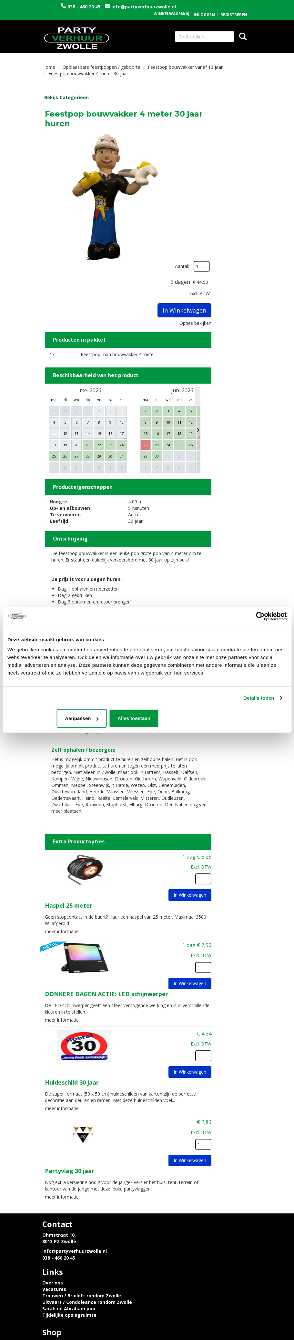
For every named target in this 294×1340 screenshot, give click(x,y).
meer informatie (134, 836)
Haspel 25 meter (140, 812)
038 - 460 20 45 (93, 7)
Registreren (233, 8)
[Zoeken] (243, 37)
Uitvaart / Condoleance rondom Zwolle (197, 1169)
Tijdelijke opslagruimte (179, 1182)
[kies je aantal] (239, 785)
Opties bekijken (231, 197)
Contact (161, 1217)
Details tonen (258, 698)
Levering (52, 1210)
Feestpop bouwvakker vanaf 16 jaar (185, 68)
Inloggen (204, 8)
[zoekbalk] (204, 37)
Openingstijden (170, 1210)
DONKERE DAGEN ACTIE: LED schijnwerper (178, 898)
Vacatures (164, 1156)
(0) (171, 7)
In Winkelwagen (237, 185)
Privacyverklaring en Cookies (76, 1217)
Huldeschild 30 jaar (144, 985)
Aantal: (235, 110)
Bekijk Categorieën (74, 99)
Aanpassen (146, 718)
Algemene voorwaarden (180, 1223)
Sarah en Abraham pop (178, 1176)
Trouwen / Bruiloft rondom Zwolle (191, 1163)
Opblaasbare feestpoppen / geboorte (101, 68)
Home (48, 68)
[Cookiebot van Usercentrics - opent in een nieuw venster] (258, 616)
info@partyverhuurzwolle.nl (94, 13)
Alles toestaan (240, 718)
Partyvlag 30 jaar (141, 1078)
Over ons (162, 1150)
